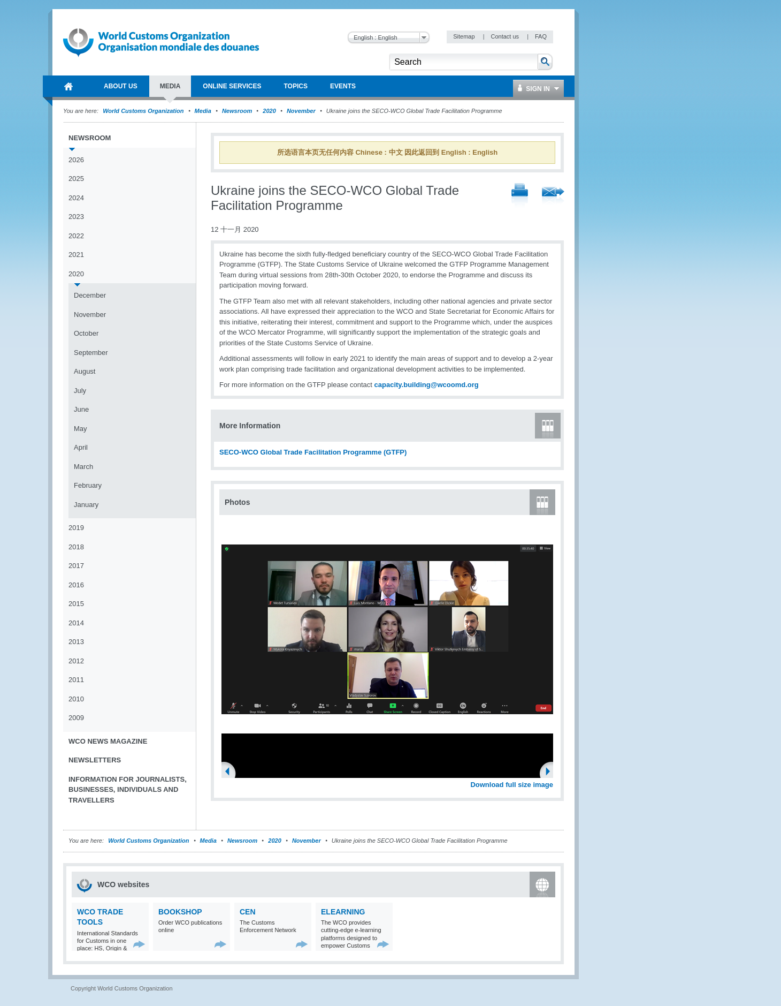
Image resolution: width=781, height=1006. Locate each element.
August (84, 371)
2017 (76, 566)
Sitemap (464, 36)
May (80, 429)
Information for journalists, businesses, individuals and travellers (127, 789)
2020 (269, 111)
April (81, 447)
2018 (76, 547)
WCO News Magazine (107, 741)
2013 (76, 642)
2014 (76, 623)
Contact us (505, 36)
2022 (76, 236)
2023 (76, 217)
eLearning (343, 911)
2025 (76, 179)
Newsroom (237, 111)
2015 (76, 604)
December (90, 295)
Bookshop (180, 911)
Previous (230, 772)
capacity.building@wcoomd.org (426, 385)
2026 (76, 160)
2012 (76, 661)
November (301, 111)
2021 (76, 255)
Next (551, 772)
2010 (76, 699)
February (88, 485)
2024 (76, 198)
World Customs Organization (144, 111)
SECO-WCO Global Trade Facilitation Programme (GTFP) (313, 452)
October (86, 333)
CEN (248, 911)
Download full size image (511, 785)
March (83, 467)
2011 (76, 680)
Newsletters (94, 760)
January (86, 505)
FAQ (541, 36)
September (91, 353)
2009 (76, 718)
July (80, 391)
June (81, 409)
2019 (76, 528)
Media (203, 111)
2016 (76, 585)
